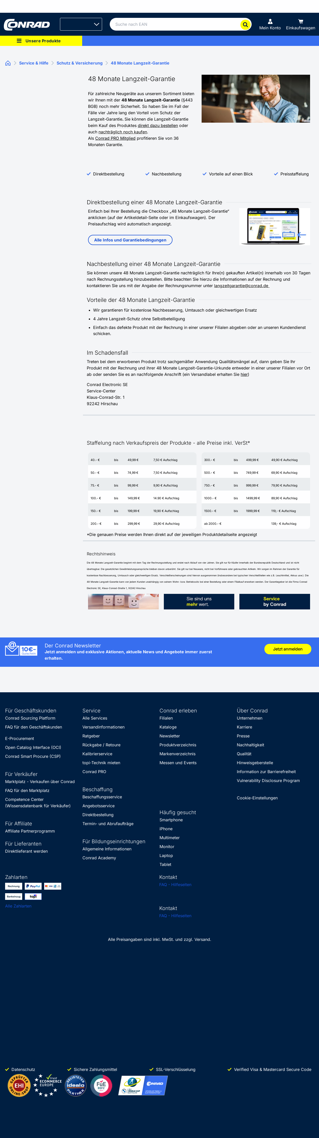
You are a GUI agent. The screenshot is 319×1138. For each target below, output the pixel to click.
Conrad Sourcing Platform (30, 718)
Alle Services (94, 718)
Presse (243, 735)
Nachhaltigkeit (250, 744)
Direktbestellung (108, 173)
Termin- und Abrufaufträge (107, 823)
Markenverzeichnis (177, 753)
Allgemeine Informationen (106, 848)
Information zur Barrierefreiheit (266, 771)
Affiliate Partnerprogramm (30, 831)
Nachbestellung (166, 173)
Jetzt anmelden (288, 648)
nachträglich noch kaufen (123, 131)
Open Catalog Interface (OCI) (33, 747)
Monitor (167, 846)
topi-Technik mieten (101, 762)
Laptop (166, 855)
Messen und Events (178, 762)
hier (244, 374)
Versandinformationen (103, 727)
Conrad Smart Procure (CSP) (33, 756)
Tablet (165, 864)
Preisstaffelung (294, 173)
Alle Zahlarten (18, 906)
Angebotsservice (98, 805)
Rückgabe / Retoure (101, 744)
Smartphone (171, 819)
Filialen (166, 718)
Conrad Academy (99, 857)
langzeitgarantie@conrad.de (241, 285)
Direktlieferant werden (26, 851)
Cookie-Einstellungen (257, 797)
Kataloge (168, 727)
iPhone (166, 828)
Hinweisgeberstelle (255, 762)
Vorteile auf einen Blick (231, 173)
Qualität (244, 753)
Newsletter (170, 735)
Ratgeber (91, 735)
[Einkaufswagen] (300, 24)
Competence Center (24, 799)
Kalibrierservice (97, 753)
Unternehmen (249, 718)
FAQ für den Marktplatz (27, 790)
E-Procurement (19, 738)
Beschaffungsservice (102, 796)
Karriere (244, 727)
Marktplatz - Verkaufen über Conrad (40, 781)
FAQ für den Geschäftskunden (33, 727)
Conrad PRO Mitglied (115, 138)
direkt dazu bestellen (158, 125)
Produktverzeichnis (178, 744)
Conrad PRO (94, 771)
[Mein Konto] (270, 24)
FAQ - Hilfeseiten (175, 884)
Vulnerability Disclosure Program (268, 780)
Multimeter (170, 837)
